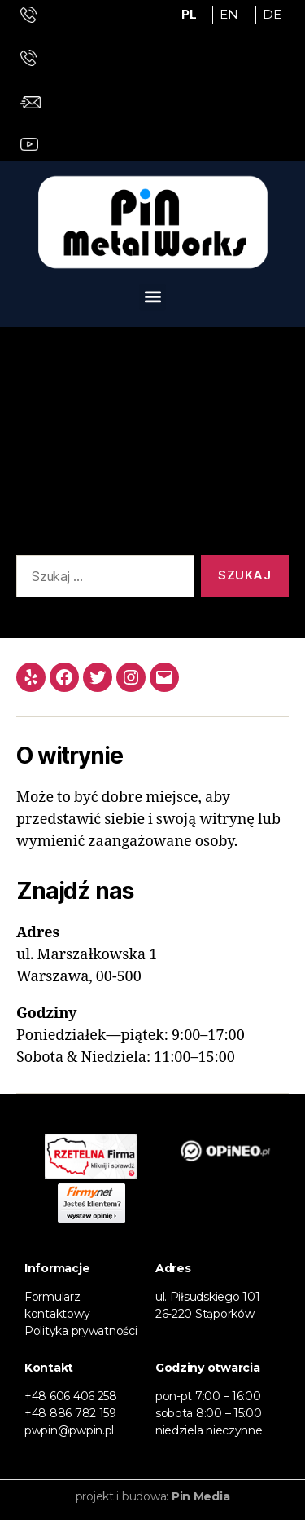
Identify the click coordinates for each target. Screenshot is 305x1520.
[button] (152, 297)
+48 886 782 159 (70, 1413)
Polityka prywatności (80, 1331)
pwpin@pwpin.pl (69, 1430)
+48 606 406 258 (70, 1396)
